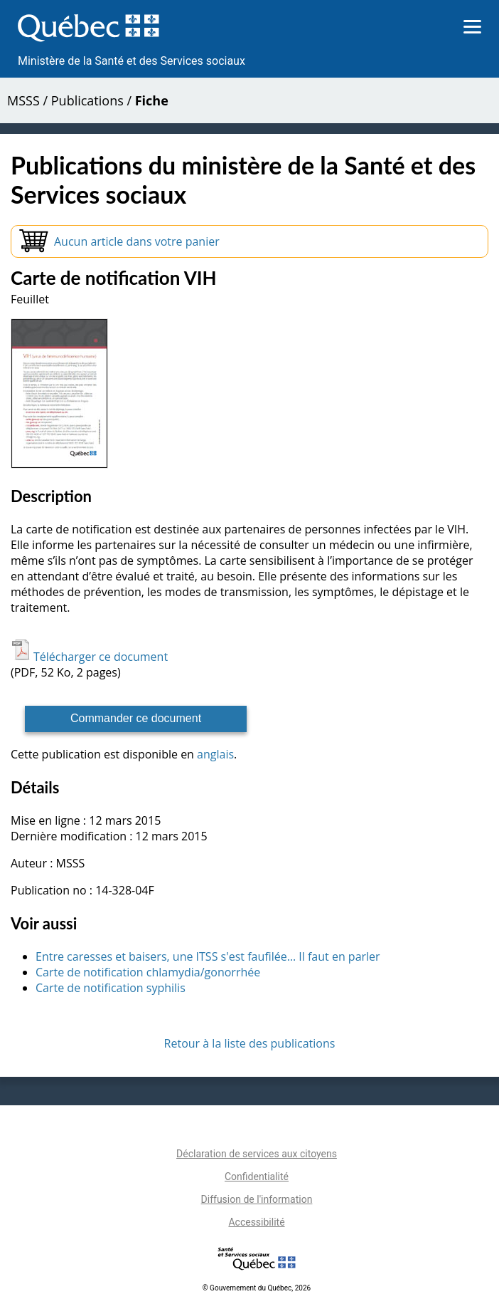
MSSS (23, 100)
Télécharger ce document (89, 656)
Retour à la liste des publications (250, 1043)
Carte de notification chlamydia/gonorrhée (148, 972)
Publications (87, 100)
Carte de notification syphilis (111, 988)
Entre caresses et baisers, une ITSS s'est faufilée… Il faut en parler (208, 956)
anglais (215, 754)
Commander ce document (135, 718)
